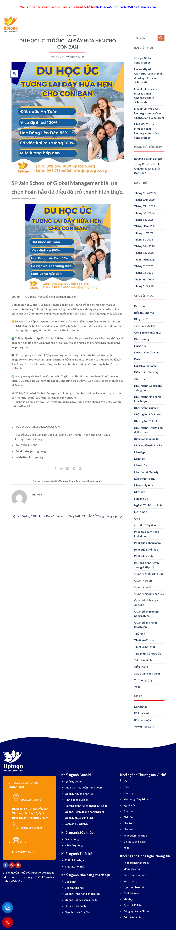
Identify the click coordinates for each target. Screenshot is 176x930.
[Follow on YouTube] (18, 865)
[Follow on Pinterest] (12, 865)
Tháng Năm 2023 (145, 259)
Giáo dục (140, 379)
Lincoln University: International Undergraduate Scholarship (146, 95)
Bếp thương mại (144, 312)
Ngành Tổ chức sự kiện (148, 505)
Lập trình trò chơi (145, 478)
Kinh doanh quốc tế (146, 438)
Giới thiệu (37, 24)
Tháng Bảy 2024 (144, 213)
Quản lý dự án (143, 580)
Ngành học (70, 24)
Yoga (137, 686)
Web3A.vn (17, 881)
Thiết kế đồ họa (144, 640)
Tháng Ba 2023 (143, 272)
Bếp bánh (140, 305)
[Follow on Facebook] (6, 865)
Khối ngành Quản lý (146, 407)
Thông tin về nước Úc (147, 653)
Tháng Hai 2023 (144, 279)
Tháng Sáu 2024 (144, 219)
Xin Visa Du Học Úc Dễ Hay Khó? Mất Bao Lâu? (148, 168)
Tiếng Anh (88, 24)
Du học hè (140, 345)
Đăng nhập (141, 706)
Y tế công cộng (143, 680)
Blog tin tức (141, 319)
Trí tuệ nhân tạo (144, 660)
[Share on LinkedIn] (80, 469)
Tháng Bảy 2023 (144, 246)
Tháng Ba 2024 (143, 239)
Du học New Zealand (147, 352)
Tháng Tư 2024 (143, 232)
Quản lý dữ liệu (143, 587)
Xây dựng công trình (147, 673)
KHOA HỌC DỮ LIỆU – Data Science (37, 516)
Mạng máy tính (143, 485)
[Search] (26, 24)
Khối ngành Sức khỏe (147, 414)
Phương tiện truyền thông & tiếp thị (146, 565)
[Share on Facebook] (55, 469)
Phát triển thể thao (146, 549)
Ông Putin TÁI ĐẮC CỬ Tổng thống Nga (96, 516)
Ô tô (137, 518)
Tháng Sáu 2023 (144, 252)
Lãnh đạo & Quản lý (146, 472)
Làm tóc (139, 458)
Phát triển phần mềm (147, 542)
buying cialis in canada (148, 158)
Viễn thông (141, 666)
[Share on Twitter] (61, 469)
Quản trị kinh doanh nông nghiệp (146, 614)
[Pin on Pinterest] (74, 469)
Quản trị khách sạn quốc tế (146, 602)
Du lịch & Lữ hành (145, 365)
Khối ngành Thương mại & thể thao (149, 430)
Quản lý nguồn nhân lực (149, 593)
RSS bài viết (141, 713)
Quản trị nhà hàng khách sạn (145, 625)
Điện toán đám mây (146, 372)
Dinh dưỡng (141, 339)
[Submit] (161, 38)
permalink (96, 481)
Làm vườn (140, 465)
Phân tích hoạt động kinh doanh (146, 534)
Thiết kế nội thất (144, 646)
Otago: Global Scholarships (143, 60)
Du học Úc (140, 359)
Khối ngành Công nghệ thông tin (148, 388)
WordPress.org (144, 726)
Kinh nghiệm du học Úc (148, 445)
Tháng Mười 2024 (145, 193)
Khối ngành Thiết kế (146, 421)
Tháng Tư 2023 (143, 266)
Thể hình (139, 633)
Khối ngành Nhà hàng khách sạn (147, 399)
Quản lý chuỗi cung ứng (148, 573)
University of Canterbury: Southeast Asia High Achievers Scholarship (149, 75)
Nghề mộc (140, 511)
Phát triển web (143, 556)
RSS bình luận (142, 720)
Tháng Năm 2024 (145, 226)
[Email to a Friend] (68, 469)
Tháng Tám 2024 (144, 206)
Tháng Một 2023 (144, 286)
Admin (81, 57)
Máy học (139, 491)
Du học (53, 24)
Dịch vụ (104, 24)
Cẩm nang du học (67, 35)
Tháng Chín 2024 (144, 199)
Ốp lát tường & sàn (146, 525)
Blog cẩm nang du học (130, 24)
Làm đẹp (139, 452)
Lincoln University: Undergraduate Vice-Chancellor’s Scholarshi (149, 113)
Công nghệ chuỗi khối (147, 332)
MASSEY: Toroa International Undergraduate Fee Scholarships (146, 131)
